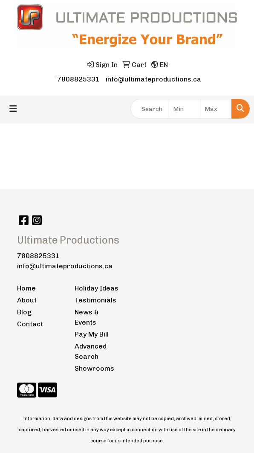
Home (26, 288)
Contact (30, 324)
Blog (24, 312)
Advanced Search (91, 351)
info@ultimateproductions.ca (153, 79)
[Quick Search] (149, 109)
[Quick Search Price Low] (184, 109)
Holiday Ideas (96, 288)
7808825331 (78, 79)
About (27, 300)
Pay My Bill (92, 334)
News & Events (87, 317)
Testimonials (95, 300)
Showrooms (94, 368)
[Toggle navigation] (13, 109)
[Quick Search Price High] (216, 109)
